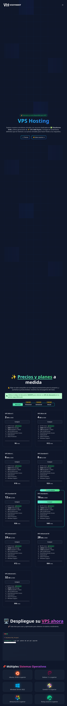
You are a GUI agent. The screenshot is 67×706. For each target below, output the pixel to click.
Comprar (17, 422)
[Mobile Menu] (62, 5)
